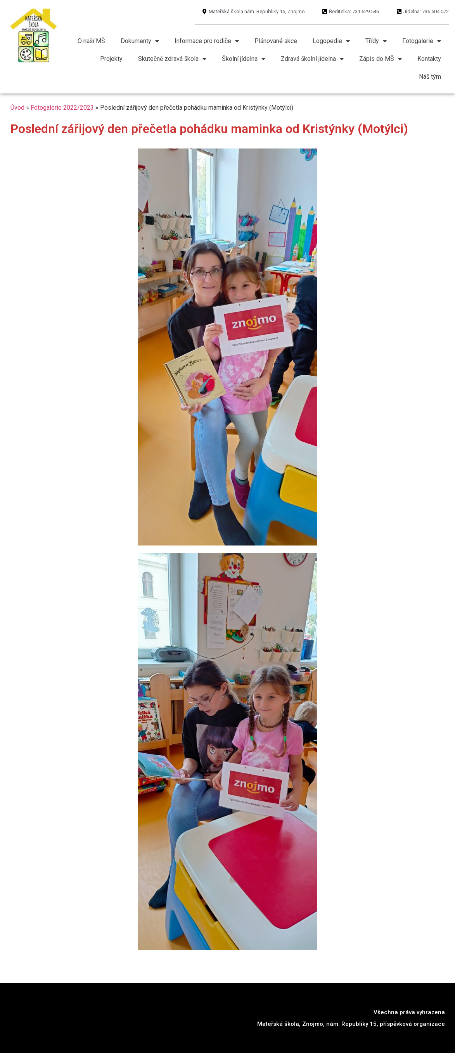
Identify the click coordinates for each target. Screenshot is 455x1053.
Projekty (111, 58)
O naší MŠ (91, 41)
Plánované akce (275, 41)
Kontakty (429, 58)
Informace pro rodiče (207, 41)
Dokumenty (140, 41)
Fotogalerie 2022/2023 (62, 107)
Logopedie (331, 41)
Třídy (376, 41)
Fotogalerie (421, 41)
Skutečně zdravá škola (172, 59)
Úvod (17, 107)
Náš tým (430, 76)
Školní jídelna (243, 59)
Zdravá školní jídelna (312, 59)
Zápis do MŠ (380, 59)
